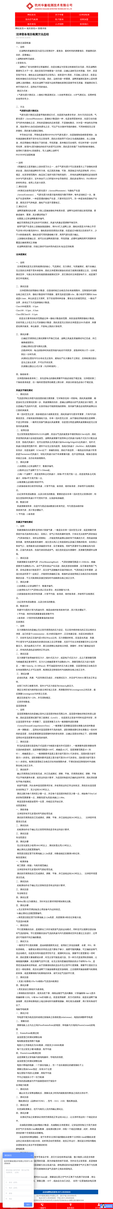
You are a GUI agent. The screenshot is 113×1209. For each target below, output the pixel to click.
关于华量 (59, 15)
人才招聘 (59, 24)
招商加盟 (84, 19)
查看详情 (42, 28)
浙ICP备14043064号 (68, 1196)
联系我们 (84, 24)
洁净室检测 (84, 15)
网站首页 (31, 15)
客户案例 (59, 19)
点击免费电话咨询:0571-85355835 (56, 1192)
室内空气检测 (31, 19)
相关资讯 (31, 24)
